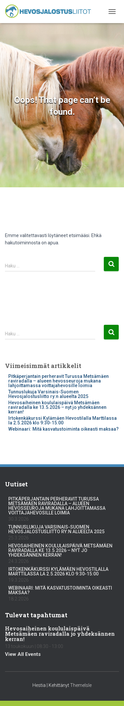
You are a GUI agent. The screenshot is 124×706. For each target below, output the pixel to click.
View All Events (23, 654)
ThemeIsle (81, 685)
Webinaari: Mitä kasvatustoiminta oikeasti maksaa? (63, 429)
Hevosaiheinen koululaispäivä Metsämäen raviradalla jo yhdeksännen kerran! (60, 633)
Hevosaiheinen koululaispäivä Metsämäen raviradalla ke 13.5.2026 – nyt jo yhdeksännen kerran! (57, 407)
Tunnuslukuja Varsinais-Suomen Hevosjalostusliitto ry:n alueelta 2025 (48, 394)
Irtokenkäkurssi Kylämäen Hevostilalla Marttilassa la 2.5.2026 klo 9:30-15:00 (62, 420)
